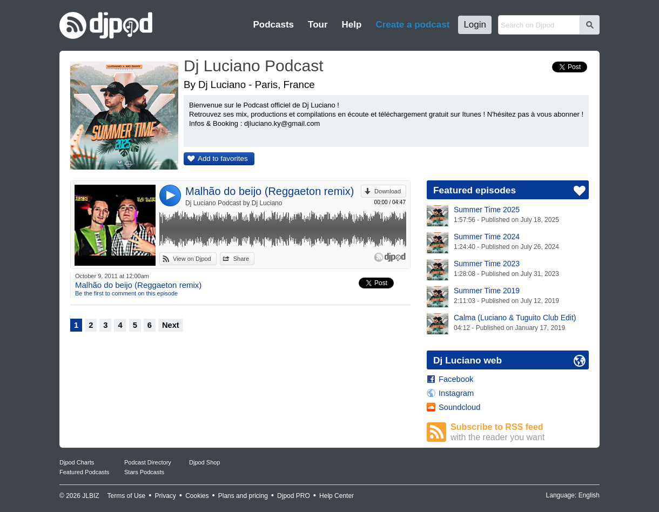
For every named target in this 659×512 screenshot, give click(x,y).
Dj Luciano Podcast (254, 66)
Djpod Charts (76, 462)
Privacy (165, 496)
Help (352, 24)
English (589, 495)
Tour (318, 24)
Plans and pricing (243, 496)
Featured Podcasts (84, 472)
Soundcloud (459, 407)
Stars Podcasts (144, 472)
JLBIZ (90, 496)
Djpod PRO (293, 496)
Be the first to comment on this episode (126, 293)
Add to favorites (223, 158)
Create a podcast (412, 24)
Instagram (456, 393)
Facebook (456, 379)
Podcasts (273, 24)
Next (170, 325)
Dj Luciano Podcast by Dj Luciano (233, 203)
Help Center (336, 496)
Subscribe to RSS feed (519, 432)
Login (474, 24)
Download (387, 191)
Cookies (197, 496)
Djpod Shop (204, 462)
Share (241, 258)
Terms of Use (126, 496)
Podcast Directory (147, 462)
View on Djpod (192, 258)
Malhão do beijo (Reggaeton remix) (269, 191)
